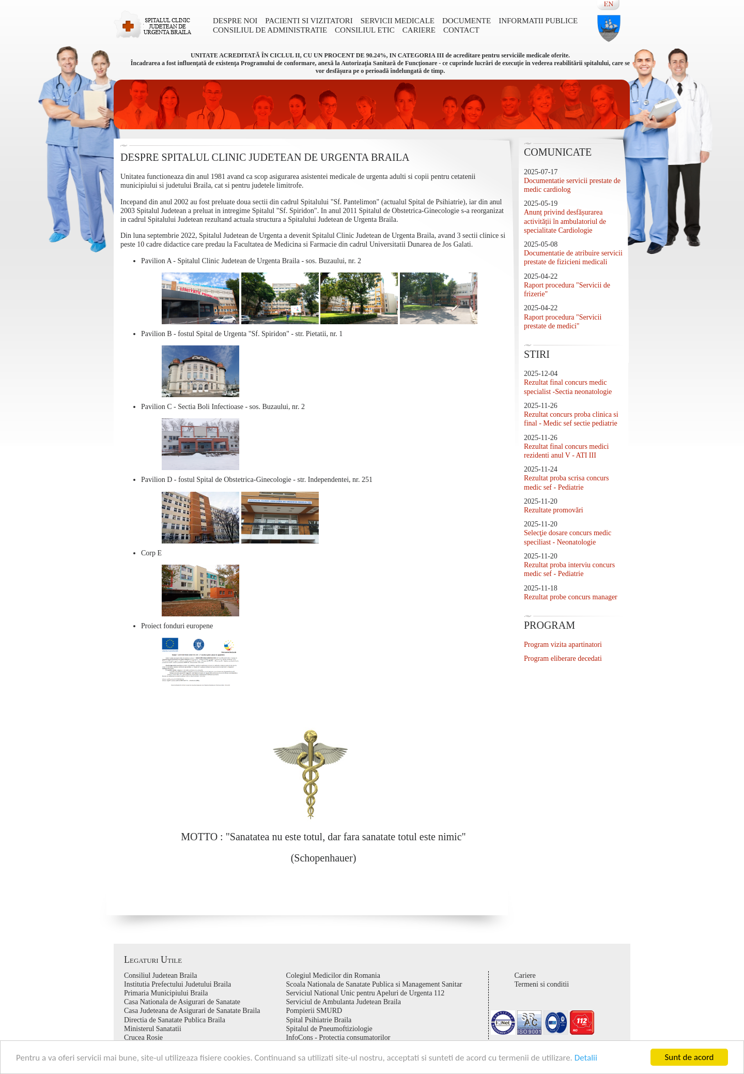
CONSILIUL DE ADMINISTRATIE (270, 30)
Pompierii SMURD (314, 1011)
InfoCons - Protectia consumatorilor (338, 1037)
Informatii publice (538, 21)
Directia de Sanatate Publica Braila (174, 1020)
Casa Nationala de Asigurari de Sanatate (182, 1002)
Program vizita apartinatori (563, 644)
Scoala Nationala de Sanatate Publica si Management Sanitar (374, 984)
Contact (461, 30)
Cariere (419, 30)
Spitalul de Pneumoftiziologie (329, 1029)
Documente (466, 21)
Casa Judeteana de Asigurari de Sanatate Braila (192, 1011)
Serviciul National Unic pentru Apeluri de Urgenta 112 (365, 993)
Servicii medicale (398, 21)
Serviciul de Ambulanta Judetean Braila (343, 1002)
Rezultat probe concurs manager (570, 597)
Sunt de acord (689, 1057)
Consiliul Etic (365, 30)
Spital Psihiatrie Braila (319, 1020)
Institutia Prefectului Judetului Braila (177, 984)
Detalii (586, 1057)
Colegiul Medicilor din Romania (333, 975)
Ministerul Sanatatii (152, 1029)
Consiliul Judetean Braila (160, 975)
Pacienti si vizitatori (308, 21)
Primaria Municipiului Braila (166, 993)
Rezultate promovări (553, 510)
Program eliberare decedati (563, 658)
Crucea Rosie (143, 1037)
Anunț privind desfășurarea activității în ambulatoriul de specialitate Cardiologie (565, 221)
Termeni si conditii (542, 984)
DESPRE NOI (235, 21)
